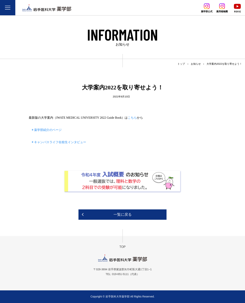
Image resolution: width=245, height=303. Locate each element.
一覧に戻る (123, 214)
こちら (132, 117)
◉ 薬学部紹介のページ (45, 129)
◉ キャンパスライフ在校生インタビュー (57, 142)
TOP (122, 246)
